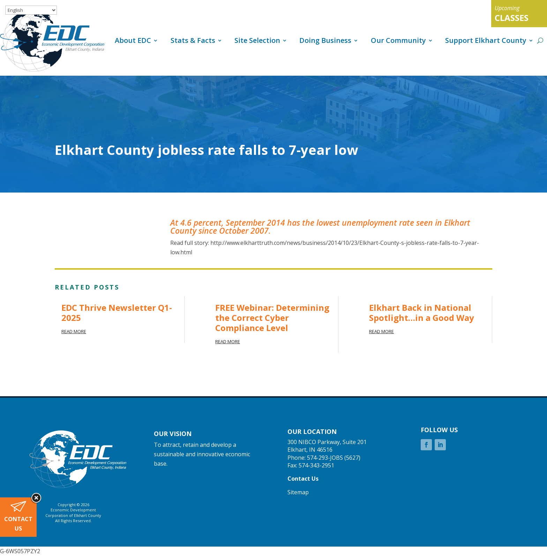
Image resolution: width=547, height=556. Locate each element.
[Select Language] (31, 10)
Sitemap (298, 492)
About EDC (133, 40)
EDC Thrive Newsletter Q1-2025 (116, 312)
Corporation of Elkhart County (73, 515)
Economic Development (73, 509)
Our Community (398, 40)
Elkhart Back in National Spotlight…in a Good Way (421, 312)
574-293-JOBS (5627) (333, 457)
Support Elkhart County (485, 40)
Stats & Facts (193, 40)
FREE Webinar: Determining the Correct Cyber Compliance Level (272, 317)
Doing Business (325, 40)
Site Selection (257, 40)
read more (73, 331)
